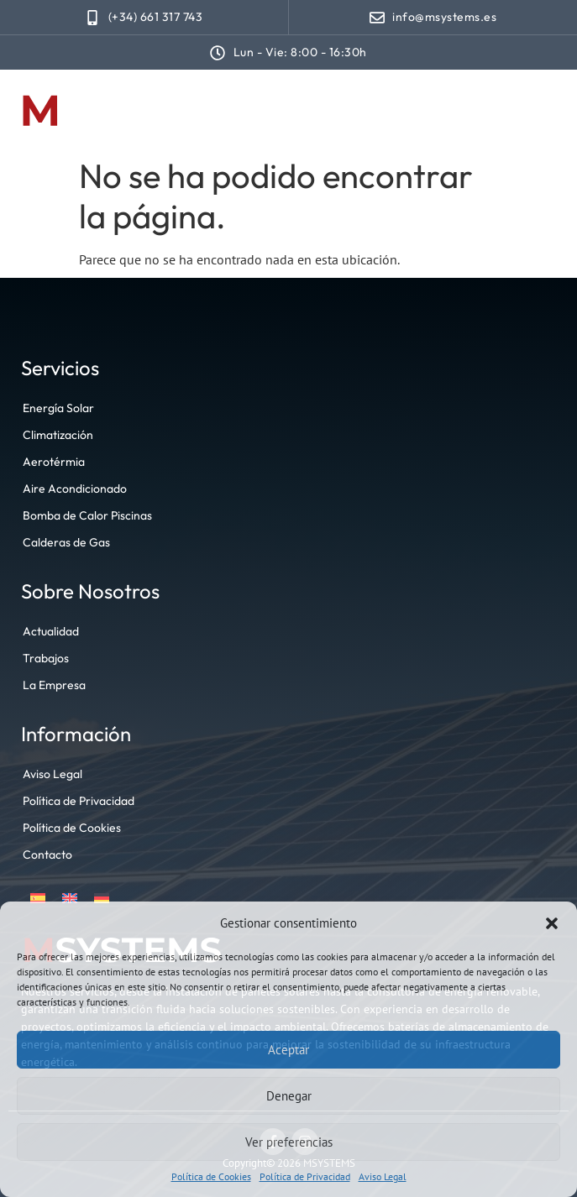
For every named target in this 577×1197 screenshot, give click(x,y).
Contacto (47, 854)
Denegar (289, 1096)
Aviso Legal (383, 1176)
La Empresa (54, 685)
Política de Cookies (211, 1176)
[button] (551, 923)
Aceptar (288, 1050)
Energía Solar (58, 408)
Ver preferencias (289, 1142)
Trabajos (46, 658)
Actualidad (51, 631)
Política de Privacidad (305, 1176)
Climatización (58, 434)
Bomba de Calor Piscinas (87, 515)
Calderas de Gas (66, 542)
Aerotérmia (54, 461)
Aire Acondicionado (75, 488)
